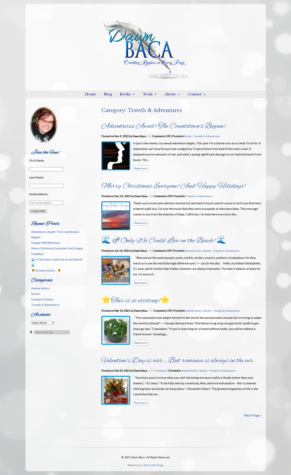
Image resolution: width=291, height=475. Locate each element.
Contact (197, 94)
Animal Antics (193, 250)
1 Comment (160, 370)
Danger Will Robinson (45, 242)
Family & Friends (42, 299)
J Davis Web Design (153, 465)
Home (90, 94)
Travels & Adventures (207, 136)
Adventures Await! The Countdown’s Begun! (163, 126)
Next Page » (253, 415)
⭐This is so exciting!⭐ (135, 301)
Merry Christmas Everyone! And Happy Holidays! (173, 186)
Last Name (36, 177)
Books (127, 94)
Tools (150, 94)
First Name (36, 160)
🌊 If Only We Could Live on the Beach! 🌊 (163, 241)
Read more (140, 168)
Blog (108, 94)
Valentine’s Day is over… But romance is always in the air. (178, 360)
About (172, 94)
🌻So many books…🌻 (46, 270)
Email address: (38, 194)
